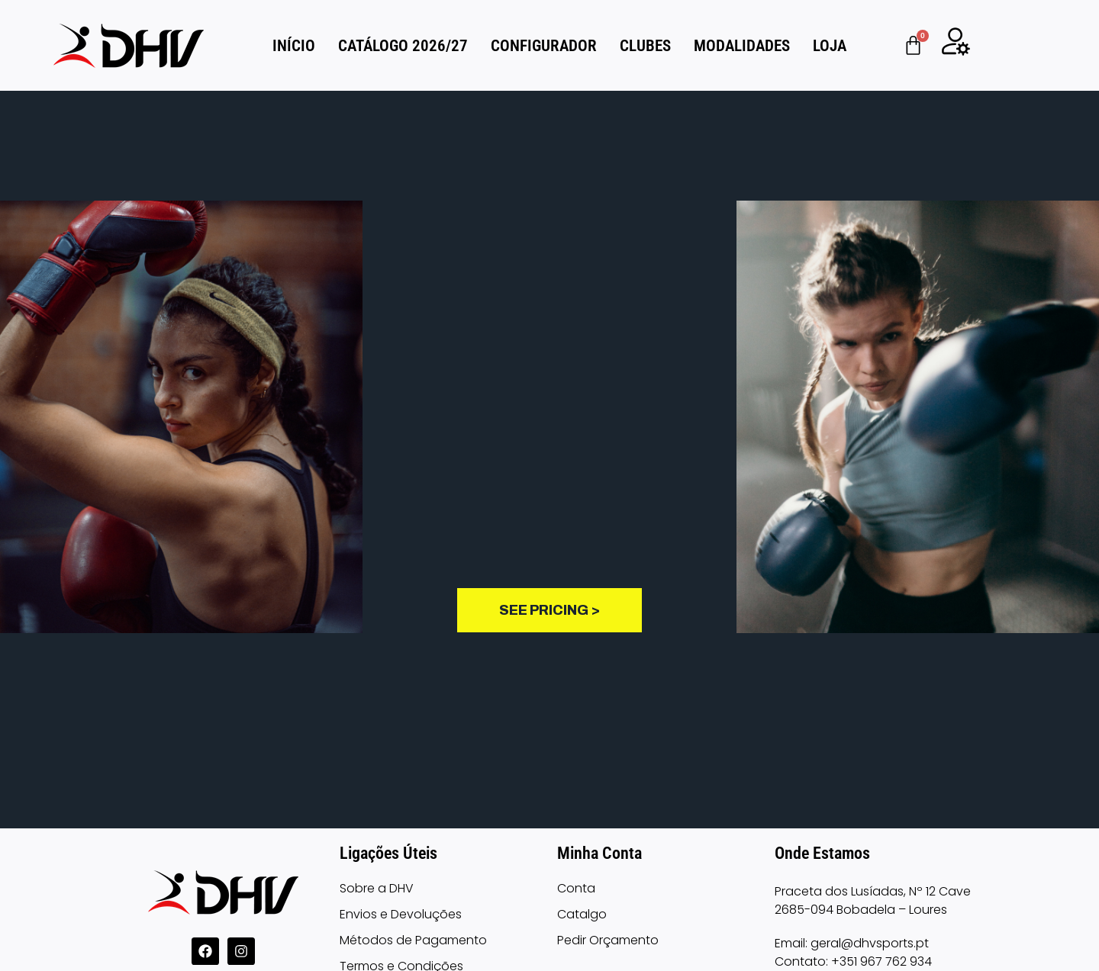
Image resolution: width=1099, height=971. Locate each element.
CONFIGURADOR (544, 46)
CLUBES (645, 46)
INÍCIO (293, 46)
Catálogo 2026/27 (403, 46)
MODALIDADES (742, 46)
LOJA (829, 46)
